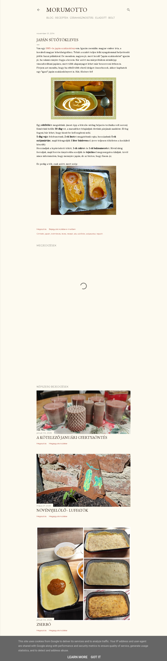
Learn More (78, 657)
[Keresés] (128, 9)
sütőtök (81, 233)
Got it (96, 657)
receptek (61, 17)
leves (64, 233)
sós (75, 233)
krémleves (56, 233)
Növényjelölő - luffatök (62, 510)
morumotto (66, 10)
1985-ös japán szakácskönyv (61, 48)
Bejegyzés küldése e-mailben (62, 229)
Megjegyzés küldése (58, 443)
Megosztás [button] (41, 229)
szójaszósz (91, 233)
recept (70, 233)
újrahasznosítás (81, 17)
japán (47, 233)
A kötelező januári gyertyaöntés (72, 437)
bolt (111, 17)
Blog (49, 17)
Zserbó (44, 624)
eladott (100, 17)
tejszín (100, 233)
